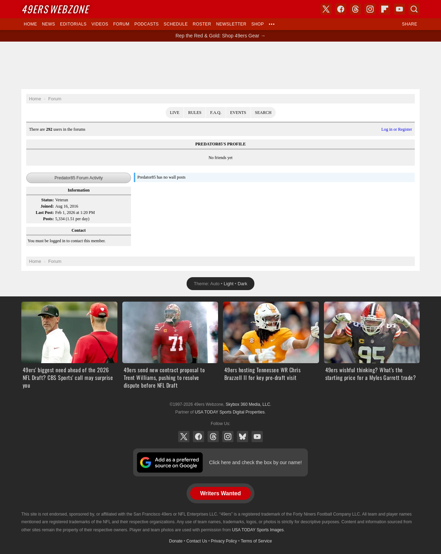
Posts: (48, 218)
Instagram (227, 436)
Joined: (47, 206)
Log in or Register (396, 129)
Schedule (176, 24)
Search (263, 112)
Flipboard (384, 9)
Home (30, 24)
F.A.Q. (215, 112)
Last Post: (45, 212)
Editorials (73, 24)
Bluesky (242, 436)
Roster (202, 24)
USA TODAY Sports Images (258, 529)
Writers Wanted (220, 493)
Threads (213, 436)
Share (409, 24)
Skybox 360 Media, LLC (248, 404)
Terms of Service (256, 541)
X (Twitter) (183, 436)
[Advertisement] (220, 65)
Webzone (55, 9)
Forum (121, 24)
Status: (47, 199)
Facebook (198, 436)
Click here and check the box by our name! (255, 462)
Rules (194, 112)
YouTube (257, 436)
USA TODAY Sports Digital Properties (230, 412)
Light (228, 283)
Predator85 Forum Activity (79, 177)
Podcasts (146, 24)
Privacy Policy (224, 541)
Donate (176, 541)
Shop (257, 24)
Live (174, 112)
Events (238, 112)
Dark (242, 283)
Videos (100, 24)
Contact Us (196, 541)
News (48, 24)
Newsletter (231, 24)
